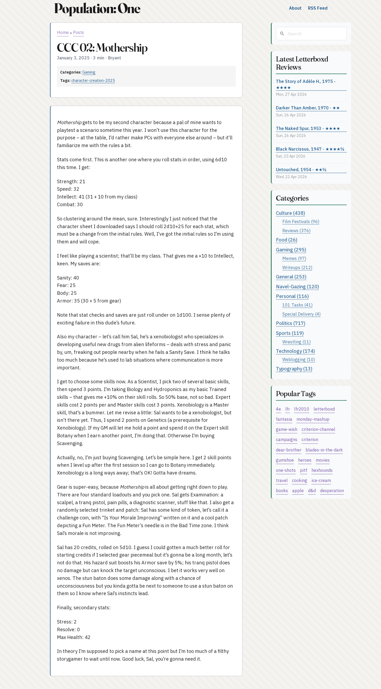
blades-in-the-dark (324, 450)
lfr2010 (301, 409)
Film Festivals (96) (300, 221)
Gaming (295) (291, 250)
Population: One (97, 8)
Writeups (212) (297, 267)
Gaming (88, 72)
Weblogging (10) (298, 359)
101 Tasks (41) (297, 305)
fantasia (284, 419)
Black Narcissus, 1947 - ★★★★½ (310, 149)
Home (63, 32)
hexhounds (322, 470)
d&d (312, 490)
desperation (332, 490)
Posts (78, 32)
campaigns (286, 439)
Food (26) (286, 240)
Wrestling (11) (296, 341)
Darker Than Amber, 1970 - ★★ (308, 107)
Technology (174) (295, 351)
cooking (299, 480)
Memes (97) (294, 258)
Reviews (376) (296, 230)
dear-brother (288, 450)
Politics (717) (290, 323)
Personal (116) (292, 296)
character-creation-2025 (93, 80)
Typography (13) (294, 369)
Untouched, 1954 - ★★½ (301, 169)
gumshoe (285, 460)
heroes (304, 460)
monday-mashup (313, 419)
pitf (303, 470)
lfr (287, 409)
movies (323, 460)
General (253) (291, 277)
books (282, 490)
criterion (310, 439)
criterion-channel (318, 429)
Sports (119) (290, 333)
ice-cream (321, 480)
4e (278, 409)
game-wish (286, 429)
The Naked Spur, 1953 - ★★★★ (308, 128)
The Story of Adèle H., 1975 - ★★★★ (306, 84)
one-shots (286, 470)
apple (298, 490)
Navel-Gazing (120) (297, 287)
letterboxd (324, 409)
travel (282, 480)
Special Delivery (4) (301, 314)
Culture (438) (290, 213)
